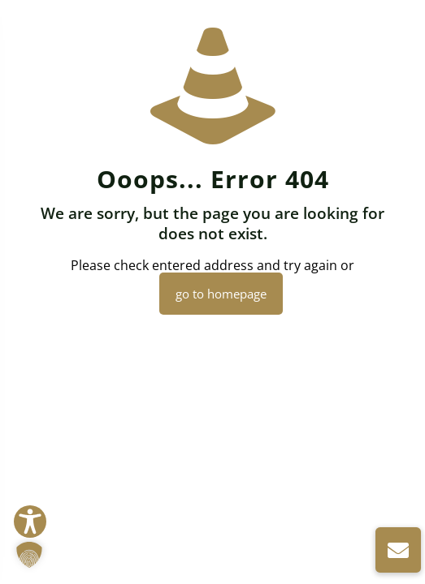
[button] (29, 555)
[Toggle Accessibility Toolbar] (30, 521)
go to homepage (221, 294)
